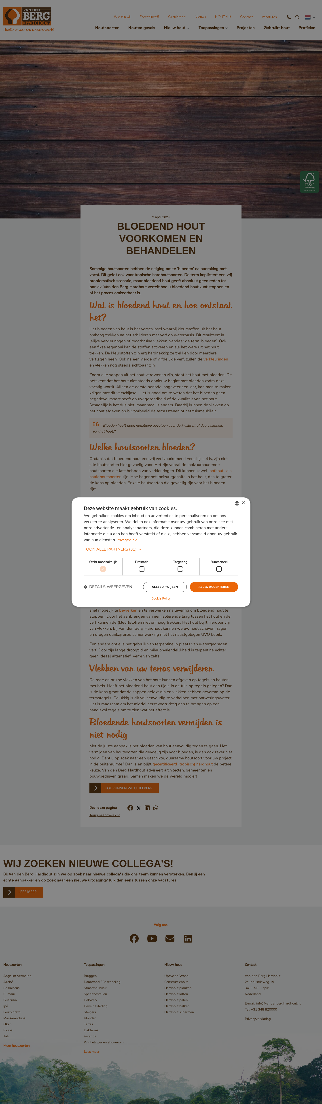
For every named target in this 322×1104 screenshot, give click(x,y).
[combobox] (237, 503)
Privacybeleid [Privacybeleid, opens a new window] (127, 540)
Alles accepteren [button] (214, 587)
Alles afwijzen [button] (165, 587)
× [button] (243, 503)
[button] (161, 549)
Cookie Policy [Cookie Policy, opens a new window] (161, 598)
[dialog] (161, 552)
